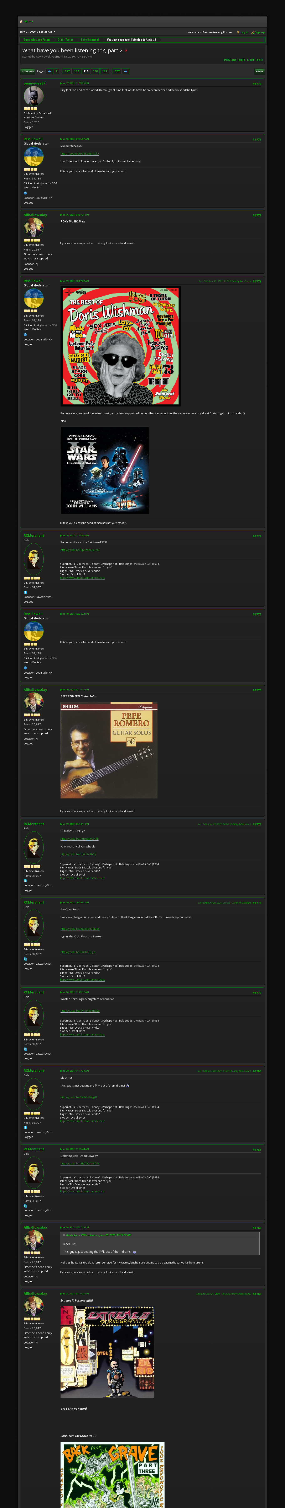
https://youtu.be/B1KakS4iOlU (80, 153)
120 (95, 71)
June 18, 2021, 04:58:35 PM (74, 214)
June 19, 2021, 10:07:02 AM (74, 280)
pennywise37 (34, 83)
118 (76, 71)
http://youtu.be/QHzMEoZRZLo (80, 1010)
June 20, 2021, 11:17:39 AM (74, 1070)
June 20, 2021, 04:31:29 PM (74, 1227)
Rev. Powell (33, 139)
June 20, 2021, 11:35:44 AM (74, 1149)
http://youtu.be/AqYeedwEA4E (80, 838)
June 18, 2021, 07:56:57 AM (74, 138)
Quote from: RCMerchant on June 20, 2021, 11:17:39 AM (98, 1235)
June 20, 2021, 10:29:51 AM (74, 902)
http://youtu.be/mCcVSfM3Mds (80, 929)
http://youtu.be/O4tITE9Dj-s (78, 952)
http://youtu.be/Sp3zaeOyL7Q (80, 550)
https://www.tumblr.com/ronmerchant (82, 578)
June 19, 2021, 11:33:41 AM (74, 535)
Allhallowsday (35, 214)
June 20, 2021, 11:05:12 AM (74, 992)
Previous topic (234, 60)
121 (104, 71)
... (61, 71)
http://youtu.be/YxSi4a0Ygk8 (79, 1097)
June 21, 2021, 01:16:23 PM (74, 1293)
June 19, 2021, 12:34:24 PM (74, 613)
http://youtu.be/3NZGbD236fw (80, 1163)
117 (67, 71)
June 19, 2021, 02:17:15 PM (74, 689)
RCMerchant (34, 535)
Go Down (28, 71)
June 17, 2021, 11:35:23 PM (74, 83)
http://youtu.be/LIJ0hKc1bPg (78, 854)
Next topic (255, 60)
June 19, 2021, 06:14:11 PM (74, 823)
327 (117, 71)
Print (259, 71)
